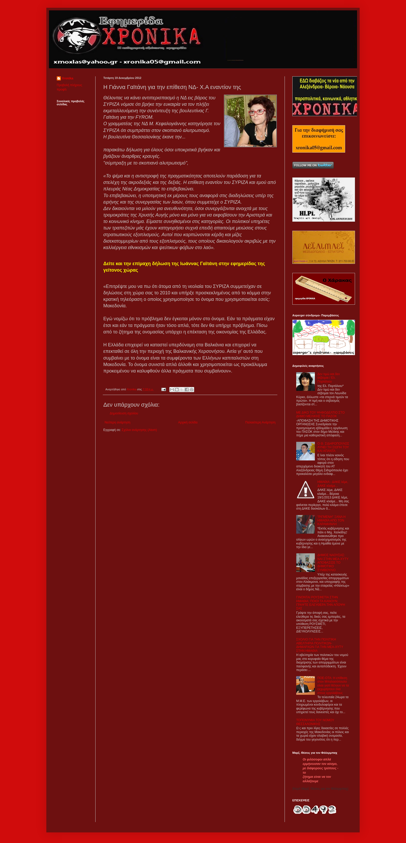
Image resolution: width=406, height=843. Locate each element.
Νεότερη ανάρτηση (117, 422)
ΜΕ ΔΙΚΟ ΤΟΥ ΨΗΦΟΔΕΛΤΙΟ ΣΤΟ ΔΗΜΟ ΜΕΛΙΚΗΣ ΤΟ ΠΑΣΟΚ (320, 414)
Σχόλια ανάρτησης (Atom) (139, 430)
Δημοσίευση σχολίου (124, 413)
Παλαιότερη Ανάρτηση (260, 422)
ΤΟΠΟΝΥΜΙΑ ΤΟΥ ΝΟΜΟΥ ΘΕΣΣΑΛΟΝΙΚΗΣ (315, 722)
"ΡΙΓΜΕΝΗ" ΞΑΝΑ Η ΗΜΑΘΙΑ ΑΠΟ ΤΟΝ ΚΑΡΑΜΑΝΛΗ (331, 520)
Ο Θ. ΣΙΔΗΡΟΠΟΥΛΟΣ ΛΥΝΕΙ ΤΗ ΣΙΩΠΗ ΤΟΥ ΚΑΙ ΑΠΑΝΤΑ (333, 447)
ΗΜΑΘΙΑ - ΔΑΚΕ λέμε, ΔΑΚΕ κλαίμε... (332, 483)
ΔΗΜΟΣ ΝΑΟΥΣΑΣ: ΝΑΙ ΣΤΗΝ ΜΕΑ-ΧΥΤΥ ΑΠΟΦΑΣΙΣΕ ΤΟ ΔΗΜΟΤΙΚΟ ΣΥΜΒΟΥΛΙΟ (333, 562)
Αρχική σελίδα (188, 422)
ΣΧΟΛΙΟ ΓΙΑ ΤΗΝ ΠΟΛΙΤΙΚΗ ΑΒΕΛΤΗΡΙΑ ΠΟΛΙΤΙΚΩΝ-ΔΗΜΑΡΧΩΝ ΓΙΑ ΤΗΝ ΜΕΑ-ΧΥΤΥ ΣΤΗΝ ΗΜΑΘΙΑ (319, 645)
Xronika (67, 78)
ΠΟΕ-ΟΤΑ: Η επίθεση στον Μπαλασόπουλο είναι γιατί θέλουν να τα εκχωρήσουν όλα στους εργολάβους (333, 685)
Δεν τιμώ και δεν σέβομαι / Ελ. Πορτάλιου (328, 377)
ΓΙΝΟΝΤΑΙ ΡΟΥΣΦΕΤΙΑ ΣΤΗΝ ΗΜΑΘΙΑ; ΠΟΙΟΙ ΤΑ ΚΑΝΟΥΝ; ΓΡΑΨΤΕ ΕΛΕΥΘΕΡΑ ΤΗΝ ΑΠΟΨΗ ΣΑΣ (320, 602)
